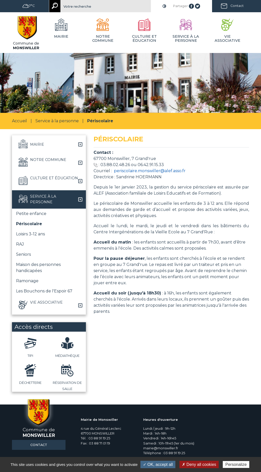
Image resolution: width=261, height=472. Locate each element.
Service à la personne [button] (186, 38)
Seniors (23, 254)
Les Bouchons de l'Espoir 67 (44, 291)
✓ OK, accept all (158, 464)
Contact (237, 6)
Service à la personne (57, 120)
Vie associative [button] (227, 38)
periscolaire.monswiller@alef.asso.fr (150, 170)
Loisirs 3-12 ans (30, 234)
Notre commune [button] (102, 38)
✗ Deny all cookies (199, 464)
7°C (28, 6)
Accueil (19, 120)
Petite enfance (31, 213)
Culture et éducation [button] (144, 38)
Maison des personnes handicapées (38, 267)
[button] (49, 144)
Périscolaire (29, 223)
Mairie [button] (61, 36)
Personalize (236, 464)
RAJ (20, 244)
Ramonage (27, 280)
